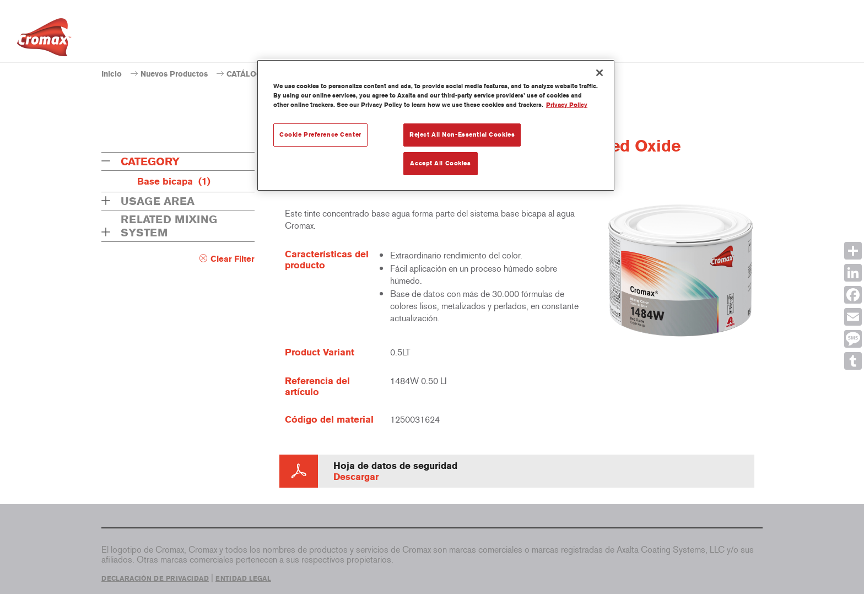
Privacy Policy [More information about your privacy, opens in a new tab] (566, 105)
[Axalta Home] (44, 40)
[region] (436, 125)
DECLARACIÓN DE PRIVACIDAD (155, 578)
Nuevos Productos (174, 74)
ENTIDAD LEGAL (243, 578)
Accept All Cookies (440, 163)
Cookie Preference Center (320, 134)
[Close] (599, 73)
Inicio (111, 74)
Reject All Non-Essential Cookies (462, 134)
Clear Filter (232, 259)
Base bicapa (173, 181)
